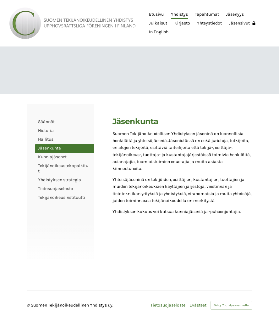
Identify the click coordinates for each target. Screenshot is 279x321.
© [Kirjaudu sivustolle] (29, 305)
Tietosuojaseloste (167, 305)
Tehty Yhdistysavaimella (231, 305)
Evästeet (197, 305)
